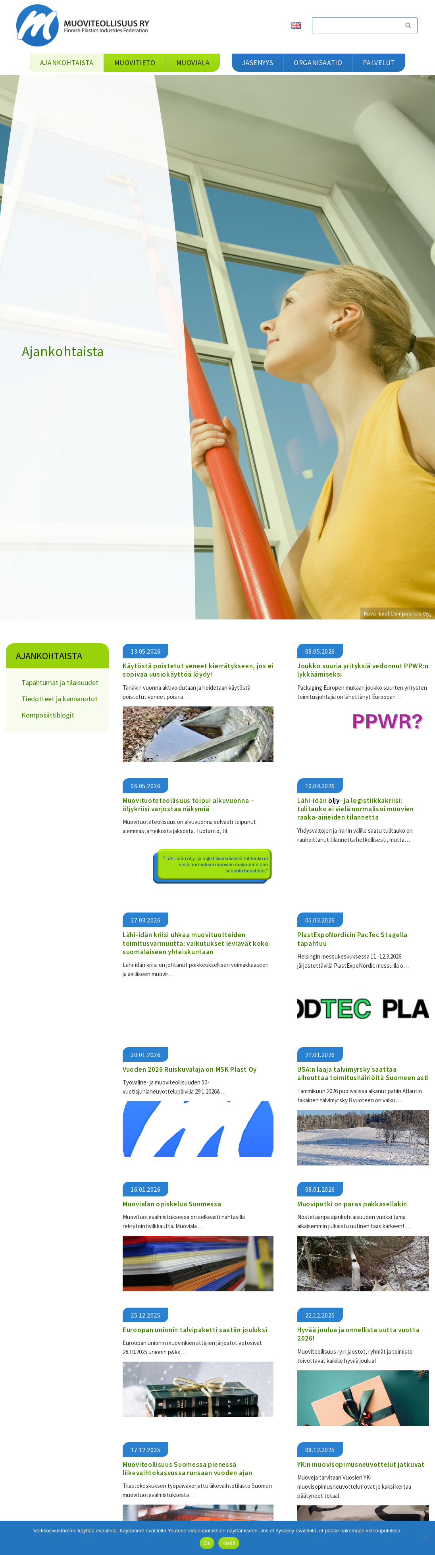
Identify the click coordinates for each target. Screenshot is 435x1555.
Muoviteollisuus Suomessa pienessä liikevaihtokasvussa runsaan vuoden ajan (187, 1468)
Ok (207, 1543)
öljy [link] (334, 800)
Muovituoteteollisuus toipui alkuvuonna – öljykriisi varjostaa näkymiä (188, 804)
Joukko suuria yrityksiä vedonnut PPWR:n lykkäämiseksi (362, 670)
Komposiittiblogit (47, 715)
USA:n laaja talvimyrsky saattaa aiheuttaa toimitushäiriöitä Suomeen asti (363, 1073)
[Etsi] (355, 25)
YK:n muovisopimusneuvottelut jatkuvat (361, 1464)
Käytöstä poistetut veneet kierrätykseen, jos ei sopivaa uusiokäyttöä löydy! (198, 670)
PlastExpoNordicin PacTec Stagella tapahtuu (352, 938)
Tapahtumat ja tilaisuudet (59, 682)
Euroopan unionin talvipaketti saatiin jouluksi (195, 1329)
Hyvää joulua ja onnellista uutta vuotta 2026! (358, 1333)
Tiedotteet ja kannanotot (59, 698)
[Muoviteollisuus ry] (85, 25)
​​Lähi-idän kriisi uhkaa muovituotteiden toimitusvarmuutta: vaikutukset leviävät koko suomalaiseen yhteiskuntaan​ (196, 943)
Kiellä (228, 1543)
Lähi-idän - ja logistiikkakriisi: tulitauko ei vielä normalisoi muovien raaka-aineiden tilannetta (355, 809)
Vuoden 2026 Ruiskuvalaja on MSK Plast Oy (190, 1069)
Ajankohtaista (49, 656)
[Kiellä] (425, 1538)
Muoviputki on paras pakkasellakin (352, 1203)
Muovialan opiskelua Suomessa (172, 1203)
